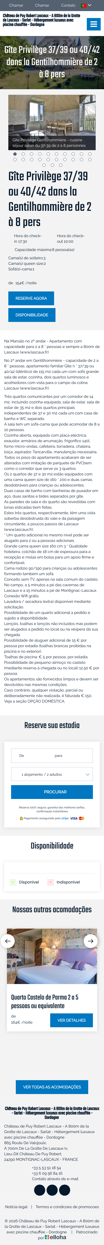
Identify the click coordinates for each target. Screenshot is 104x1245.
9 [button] (81, 154)
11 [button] (15, 159)
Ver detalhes (71, 1020)
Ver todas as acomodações (52, 1087)
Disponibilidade (32, 315)
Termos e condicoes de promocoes (67, 1207)
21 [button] (44, 165)
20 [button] (90, 159)
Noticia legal (16, 1207)
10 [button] (90, 154)
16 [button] (56, 159)
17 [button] (65, 159)
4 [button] (40, 154)
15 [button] (48, 159)
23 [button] (60, 165)
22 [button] (52, 165)
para (58, 756)
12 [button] (23, 159)
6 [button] (56, 154)
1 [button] (15, 154)
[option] (52, 122)
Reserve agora (31, 298)
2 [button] (23, 154)
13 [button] (31, 159)
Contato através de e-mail (52, 1179)
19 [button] (81, 159)
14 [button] (40, 159)
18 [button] (73, 159)
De (21, 756)
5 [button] (48, 154)
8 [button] (73, 154)
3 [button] (31, 154)
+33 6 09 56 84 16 (44, 1173)
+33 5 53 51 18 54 (43, 1167)
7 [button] (65, 154)
